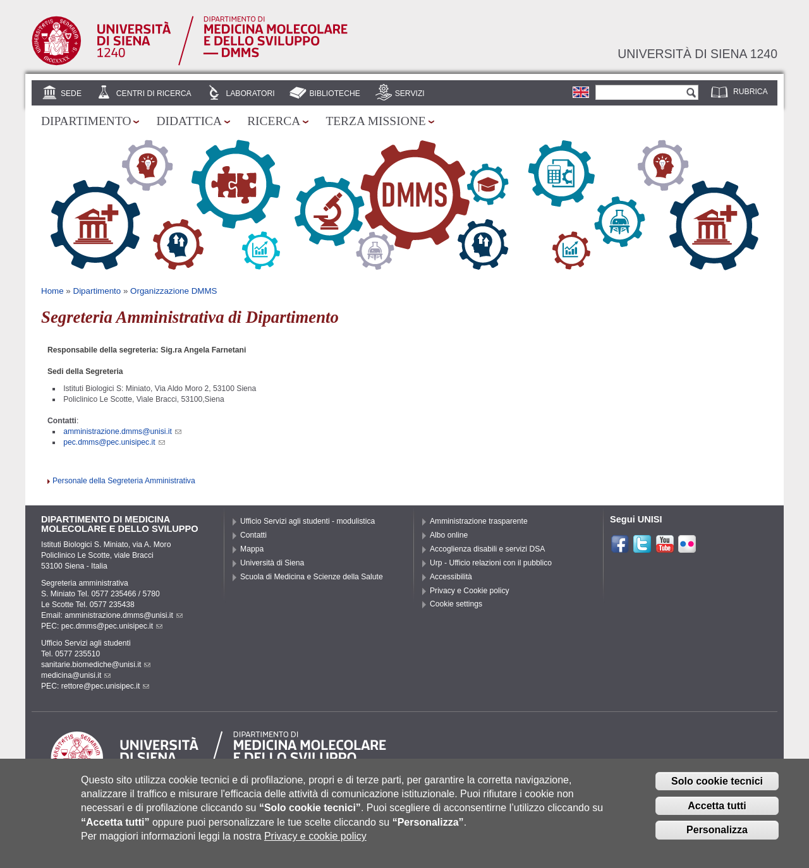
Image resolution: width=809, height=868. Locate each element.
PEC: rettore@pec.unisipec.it (95, 686)
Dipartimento (86, 121)
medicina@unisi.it (76, 675)
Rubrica (750, 91)
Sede (71, 93)
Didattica (189, 121)
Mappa (252, 549)
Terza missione (375, 121)
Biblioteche (334, 93)
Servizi (410, 93)
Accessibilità (451, 576)
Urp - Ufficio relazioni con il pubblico (491, 562)
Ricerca (273, 121)
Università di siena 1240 (697, 54)
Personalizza (717, 838)
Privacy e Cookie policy (469, 590)
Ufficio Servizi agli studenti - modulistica (307, 521)
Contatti (253, 535)
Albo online (449, 535)
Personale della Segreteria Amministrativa (123, 480)
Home (52, 291)
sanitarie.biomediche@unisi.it (95, 664)
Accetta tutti (717, 814)
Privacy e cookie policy (315, 845)
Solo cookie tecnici (717, 789)
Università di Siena (272, 562)
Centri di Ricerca (154, 93)
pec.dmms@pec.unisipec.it (113, 442)
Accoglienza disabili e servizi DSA (487, 549)
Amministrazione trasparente (479, 521)
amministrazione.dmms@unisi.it (122, 431)
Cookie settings (456, 604)
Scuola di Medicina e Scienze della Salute (311, 576)
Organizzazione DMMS (173, 291)
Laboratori (250, 93)
